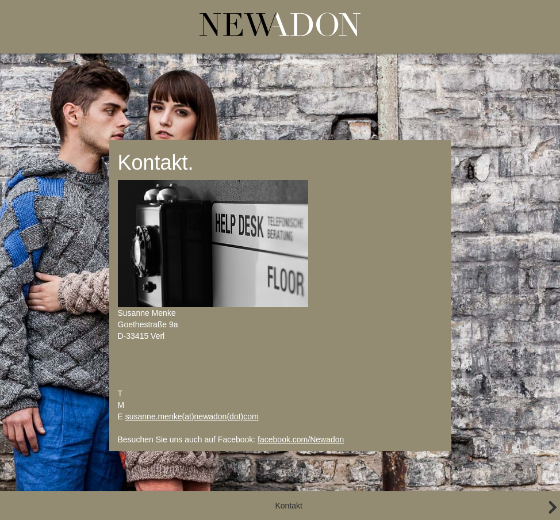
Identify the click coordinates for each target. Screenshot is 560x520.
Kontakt (288, 505)
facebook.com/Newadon (301, 439)
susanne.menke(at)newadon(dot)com (192, 416)
